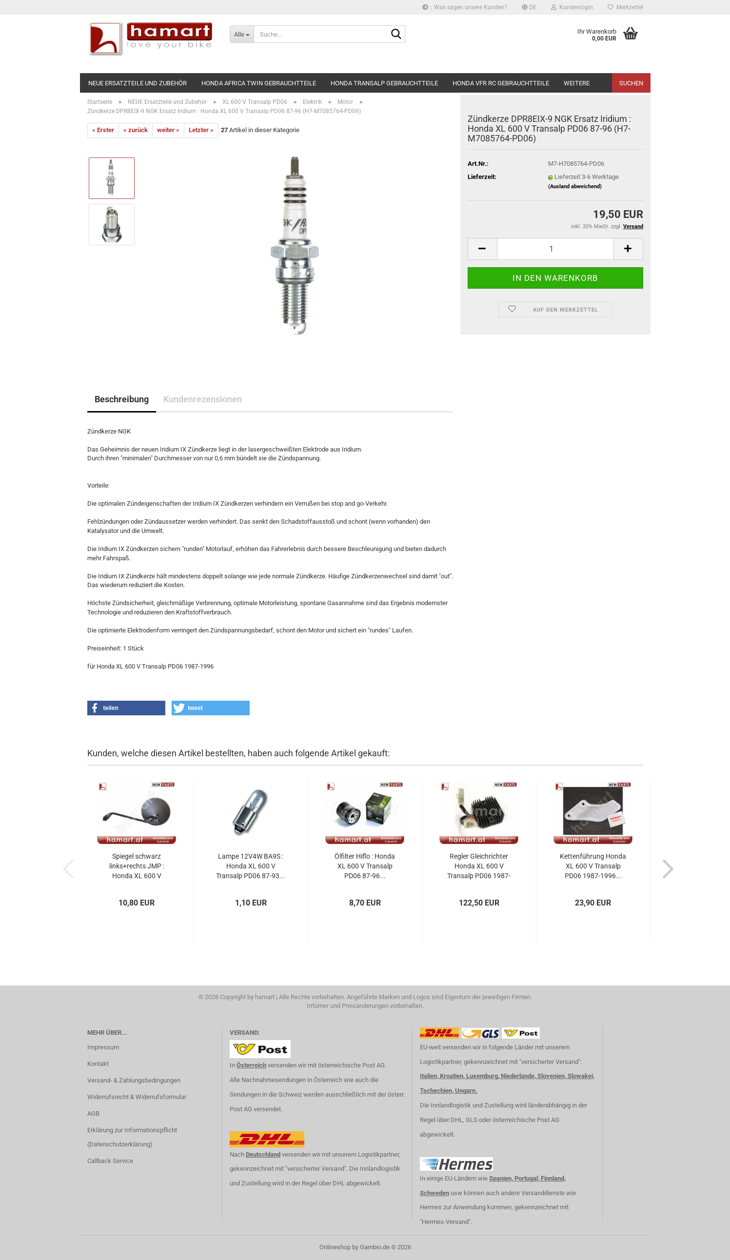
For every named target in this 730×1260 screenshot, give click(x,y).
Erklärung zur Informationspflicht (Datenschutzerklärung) (132, 1137)
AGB (93, 1113)
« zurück (135, 130)
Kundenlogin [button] (572, 7)
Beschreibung (122, 399)
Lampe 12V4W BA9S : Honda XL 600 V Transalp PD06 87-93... (250, 866)
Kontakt (98, 1063)
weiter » (168, 130)
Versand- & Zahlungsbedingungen (133, 1080)
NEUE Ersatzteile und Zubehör (137, 83)
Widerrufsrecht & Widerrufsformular (136, 1097)
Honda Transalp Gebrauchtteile (384, 83)
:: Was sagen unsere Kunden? (464, 7)
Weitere (577, 83)
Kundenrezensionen (202, 399)
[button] (529, 7)
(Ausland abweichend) (575, 186)
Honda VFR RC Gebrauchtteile (501, 83)
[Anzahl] (555, 249)
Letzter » (201, 130)
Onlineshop (335, 1247)
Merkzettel (625, 7)
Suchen (631, 83)
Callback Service (110, 1160)
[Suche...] (242, 34)
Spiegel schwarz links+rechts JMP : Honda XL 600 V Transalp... (136, 866)
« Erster (103, 130)
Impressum (103, 1047)
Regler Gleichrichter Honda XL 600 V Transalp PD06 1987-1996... (479, 866)
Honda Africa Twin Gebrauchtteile (258, 83)
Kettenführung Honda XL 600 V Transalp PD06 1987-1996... (593, 866)
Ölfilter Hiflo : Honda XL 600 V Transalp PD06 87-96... (365, 866)
